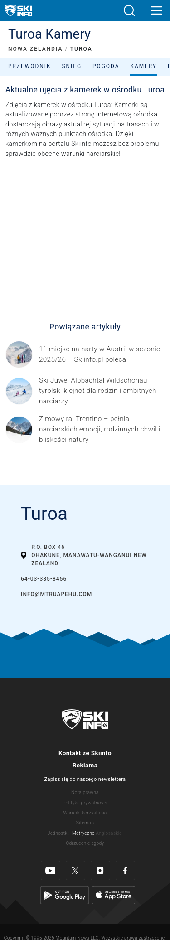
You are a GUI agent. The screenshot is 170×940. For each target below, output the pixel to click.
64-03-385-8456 (44, 579)
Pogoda (105, 66)
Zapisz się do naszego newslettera (85, 779)
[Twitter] (75, 870)
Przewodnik (29, 66)
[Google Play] (64, 895)
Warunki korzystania (85, 812)
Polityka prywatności (85, 802)
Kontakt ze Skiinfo (85, 752)
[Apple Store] (113, 895)
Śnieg (72, 66)
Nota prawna (85, 792)
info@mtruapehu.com (56, 594)
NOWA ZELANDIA (35, 49)
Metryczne (83, 833)
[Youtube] (50, 870)
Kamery (143, 66)
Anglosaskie (108, 833)
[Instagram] (100, 870)
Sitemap (85, 822)
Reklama (85, 765)
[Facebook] (125, 870)
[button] (129, 10)
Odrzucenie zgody (85, 843)
